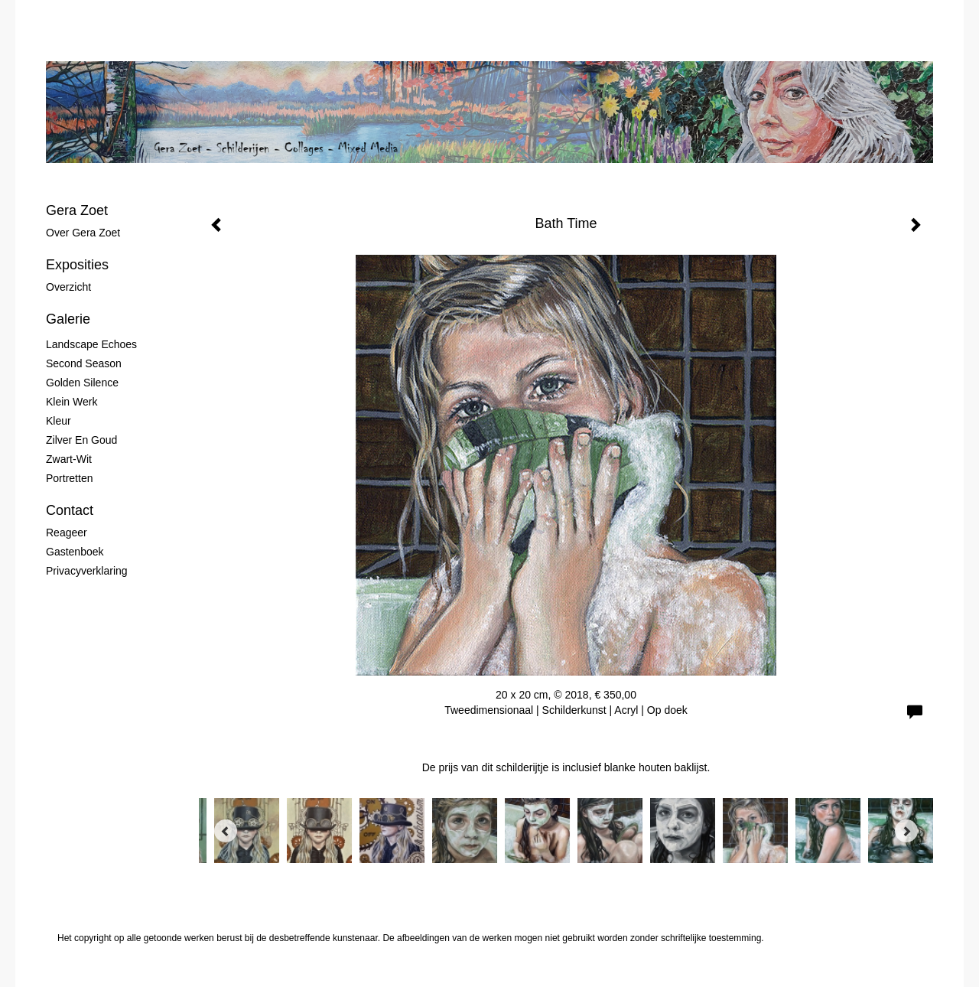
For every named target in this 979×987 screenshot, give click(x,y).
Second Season (84, 363)
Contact (69, 510)
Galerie (68, 319)
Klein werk (71, 402)
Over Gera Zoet (83, 232)
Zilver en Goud (81, 440)
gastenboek (75, 552)
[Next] (906, 830)
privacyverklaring (87, 571)
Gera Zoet (77, 210)
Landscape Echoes (91, 344)
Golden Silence (82, 382)
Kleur (58, 421)
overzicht (68, 287)
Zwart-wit (69, 459)
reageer (66, 532)
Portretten (69, 478)
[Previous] (225, 830)
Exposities (77, 264)
